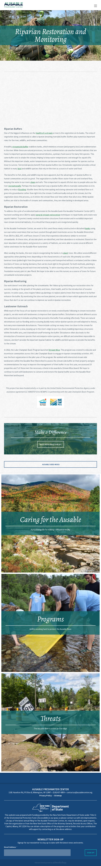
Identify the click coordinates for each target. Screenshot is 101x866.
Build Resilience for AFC (51, 444)
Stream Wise (54, 350)
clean (32, 182)
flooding (22, 189)
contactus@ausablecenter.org (79, 792)
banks (87, 228)
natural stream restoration (48, 214)
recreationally (14, 186)
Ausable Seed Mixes (51, 464)
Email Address (10, 847)
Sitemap (58, 795)
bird (19, 168)
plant (65, 253)
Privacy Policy (45, 795)
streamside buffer (20, 146)
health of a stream (44, 133)
